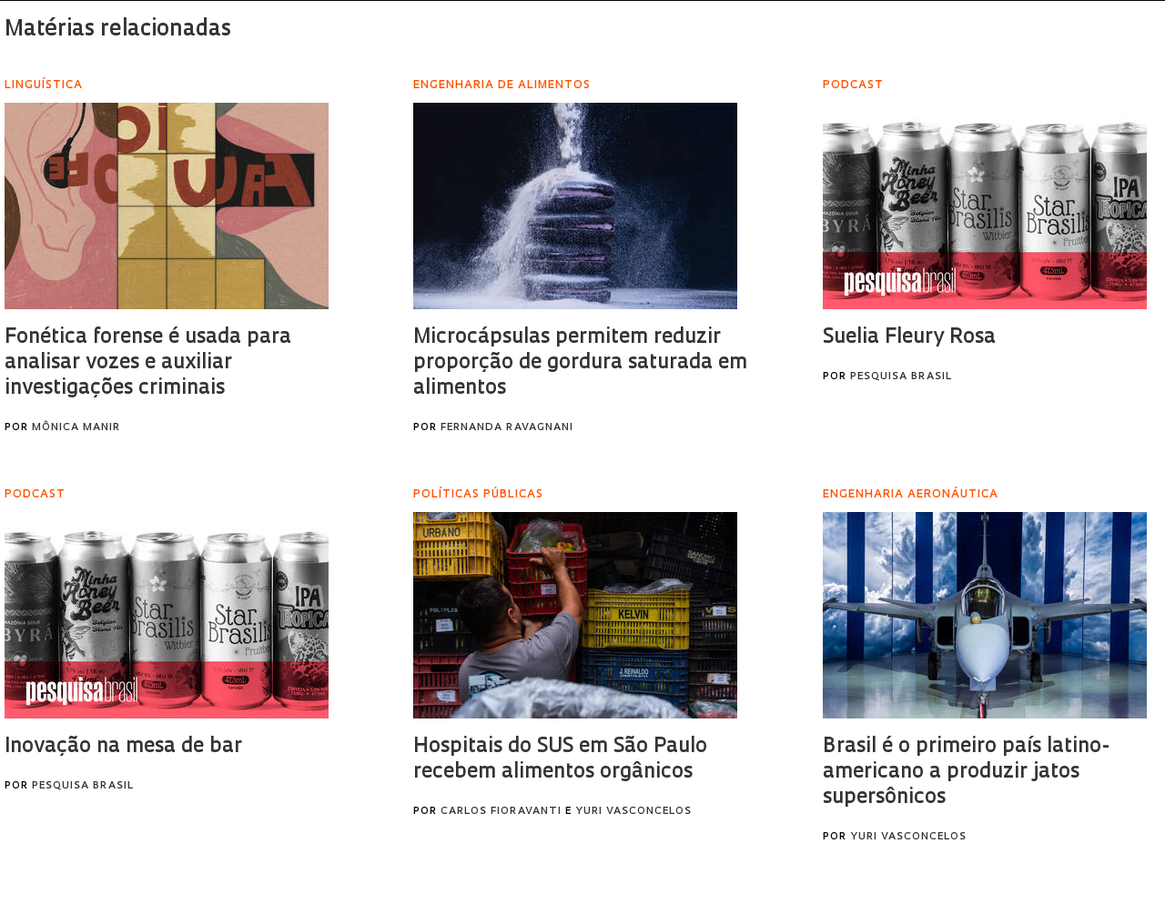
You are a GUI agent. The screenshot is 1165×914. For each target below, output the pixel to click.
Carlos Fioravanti (501, 812)
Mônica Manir (76, 428)
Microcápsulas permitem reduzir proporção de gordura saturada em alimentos (580, 363)
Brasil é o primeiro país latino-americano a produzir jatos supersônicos (966, 773)
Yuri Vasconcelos (633, 812)
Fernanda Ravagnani (507, 428)
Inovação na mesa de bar (123, 747)
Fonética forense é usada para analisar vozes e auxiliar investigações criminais (148, 363)
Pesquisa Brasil (901, 377)
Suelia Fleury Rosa (909, 337)
